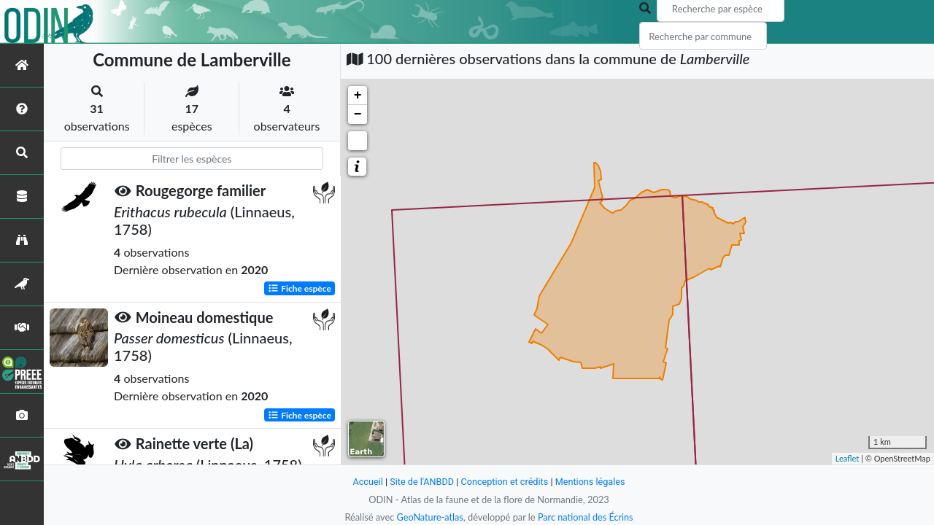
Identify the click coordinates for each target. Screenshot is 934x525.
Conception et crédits (504, 481)
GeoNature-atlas (429, 517)
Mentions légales (591, 481)
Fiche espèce (299, 287)
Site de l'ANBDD (421, 481)
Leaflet (847, 458)
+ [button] (358, 95)
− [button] (358, 114)
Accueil (366, 481)
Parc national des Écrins (586, 517)
